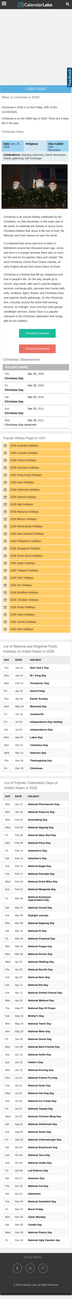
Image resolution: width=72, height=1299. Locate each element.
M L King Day (38, 675)
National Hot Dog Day (41, 1093)
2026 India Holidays (22, 482)
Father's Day (35, 1062)
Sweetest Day (36, 1178)
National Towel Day (39, 1023)
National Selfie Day (39, 1054)
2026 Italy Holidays (21, 504)
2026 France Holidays (23, 460)
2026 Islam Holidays (22, 614)
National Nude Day (39, 1085)
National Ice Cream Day (42, 1101)
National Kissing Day (41, 1070)
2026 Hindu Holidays (22, 607)
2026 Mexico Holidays (23, 519)
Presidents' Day (39, 683)
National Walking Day (41, 961)
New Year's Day (39, 667)
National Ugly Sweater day (44, 1240)
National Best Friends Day (44, 1046)
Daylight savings (38, 915)
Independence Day (41, 729)
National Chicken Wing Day (44, 1116)
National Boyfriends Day (43, 1147)
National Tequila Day (40, 1108)
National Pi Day (37, 930)
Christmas (36, 768)
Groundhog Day (37, 819)
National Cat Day (38, 1186)
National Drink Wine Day (43, 881)
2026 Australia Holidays (24, 445)
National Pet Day (38, 985)
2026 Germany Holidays (24, 467)
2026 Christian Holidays (24, 599)
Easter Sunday (39, 698)
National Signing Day (41, 827)
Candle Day (35, 1224)
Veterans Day (38, 752)
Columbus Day (39, 745)
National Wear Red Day (42, 835)
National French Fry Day (42, 1077)
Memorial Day (38, 706)
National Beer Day (39, 977)
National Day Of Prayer (42, 1008)
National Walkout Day (41, 1000)
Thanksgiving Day (41, 760)
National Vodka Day (40, 1162)
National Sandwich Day (42, 1201)
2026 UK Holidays (21, 585)
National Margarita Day (42, 889)
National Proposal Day (41, 938)
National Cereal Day (40, 907)
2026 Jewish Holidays (23, 621)
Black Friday (35, 1209)
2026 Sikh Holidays (21, 629)
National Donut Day (40, 1039)
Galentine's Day (37, 850)
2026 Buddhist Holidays (24, 592)
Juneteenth (37, 714)
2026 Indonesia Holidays (25, 489)
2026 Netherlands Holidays (26, 526)
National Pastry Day (40, 1232)
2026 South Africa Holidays (26, 555)
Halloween (34, 1193)
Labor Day (36, 737)
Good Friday (37, 691)
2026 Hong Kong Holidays (26, 474)
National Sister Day (39, 1131)
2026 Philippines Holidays (25, 541)
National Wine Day (39, 1031)
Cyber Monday (37, 1216)
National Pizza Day (39, 842)
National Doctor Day (40, 954)
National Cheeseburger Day (44, 1139)
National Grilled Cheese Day (45, 992)
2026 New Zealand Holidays (27, 533)
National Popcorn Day (41, 812)
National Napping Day (41, 923)
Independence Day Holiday (46, 721)
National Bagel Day (39, 866)
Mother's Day (36, 1015)
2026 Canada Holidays (24, 452)
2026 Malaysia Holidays (24, 511)
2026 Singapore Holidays (25, 548)
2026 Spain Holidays (22, 563)
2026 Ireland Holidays (23, 497)
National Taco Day (39, 1155)
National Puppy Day (40, 946)
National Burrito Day (40, 969)
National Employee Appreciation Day (39, 898)
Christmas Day (14, 378)
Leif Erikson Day (38, 1170)
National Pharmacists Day (44, 804)
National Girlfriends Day (42, 1124)
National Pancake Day (41, 873)
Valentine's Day (37, 858)
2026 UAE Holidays (22, 577)
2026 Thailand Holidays (24, 570)
